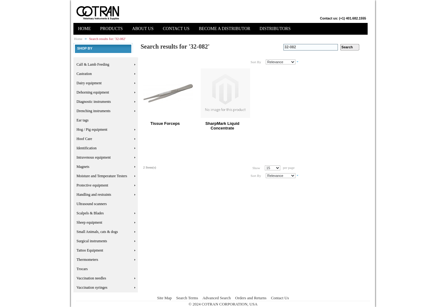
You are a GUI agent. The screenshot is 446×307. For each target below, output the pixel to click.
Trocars (82, 269)
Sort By (256, 62)
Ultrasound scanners (92, 204)
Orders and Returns (250, 298)
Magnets (83, 166)
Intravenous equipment (94, 157)
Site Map (164, 298)
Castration (84, 74)
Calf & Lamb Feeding (93, 64)
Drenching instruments (94, 111)
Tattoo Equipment (90, 250)
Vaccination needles (91, 278)
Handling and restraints (94, 194)
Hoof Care (84, 139)
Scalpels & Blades (90, 213)
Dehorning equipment (93, 92)
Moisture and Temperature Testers (102, 176)
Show (256, 168)
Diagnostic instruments (94, 101)
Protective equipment (92, 185)
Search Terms (187, 298)
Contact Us (280, 298)
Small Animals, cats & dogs (97, 232)
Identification (87, 148)
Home (78, 39)
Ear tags (83, 120)
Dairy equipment (89, 83)
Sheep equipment (89, 222)
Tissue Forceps (165, 123)
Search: (279, 47)
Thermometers (87, 259)
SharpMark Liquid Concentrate (222, 125)
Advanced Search (217, 298)
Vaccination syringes (92, 287)
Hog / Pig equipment (92, 129)
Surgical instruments (92, 241)
